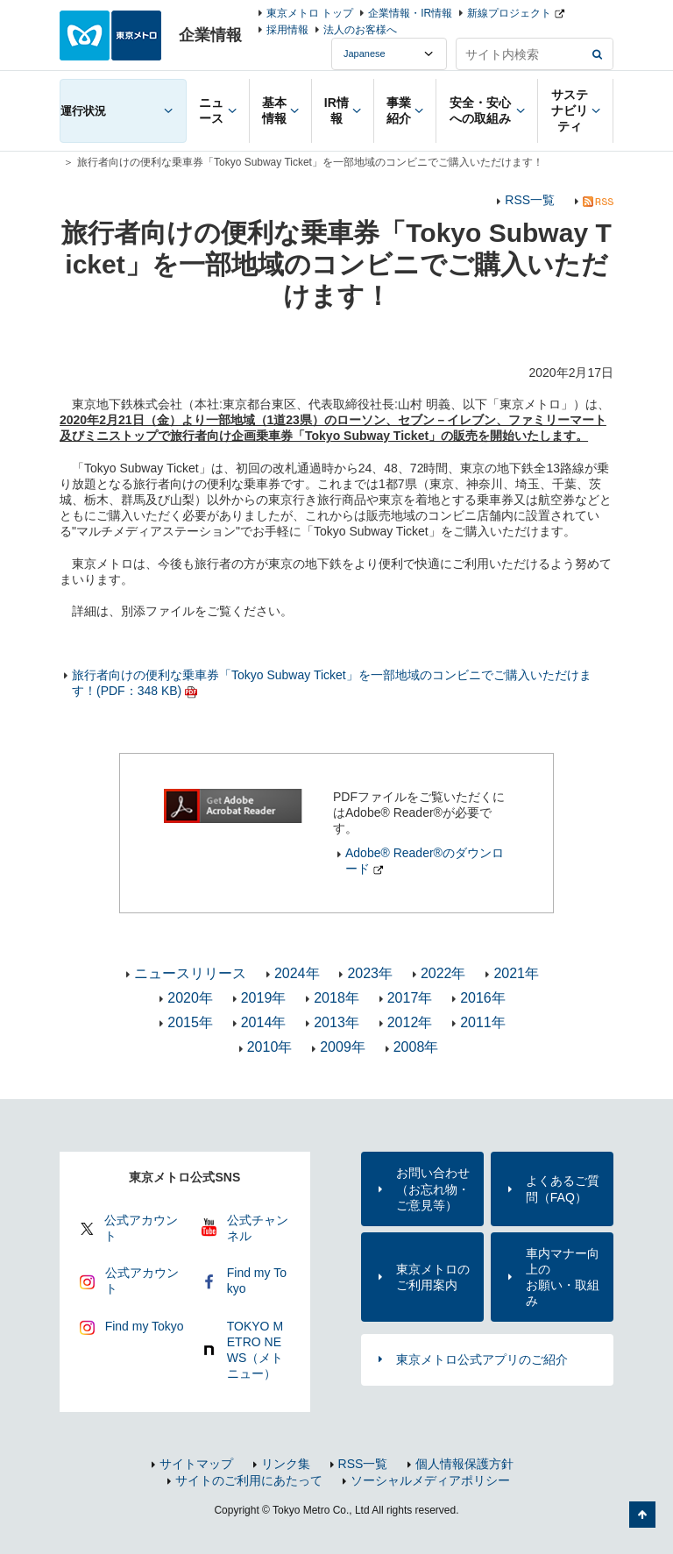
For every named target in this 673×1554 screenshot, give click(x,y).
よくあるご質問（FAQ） (562, 1188)
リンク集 (285, 1464)
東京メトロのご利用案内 (433, 1277)
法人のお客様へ (360, 30)
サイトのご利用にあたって (248, 1480)
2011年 (483, 1022)
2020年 (190, 997)
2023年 (370, 973)
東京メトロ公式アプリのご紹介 (482, 1359)
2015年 (190, 1022)
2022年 (443, 973)
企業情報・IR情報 (410, 13)
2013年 (336, 1022)
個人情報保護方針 (464, 1464)
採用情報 (287, 30)
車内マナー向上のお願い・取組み (562, 1277)
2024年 (297, 973)
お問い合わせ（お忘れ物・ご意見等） (433, 1188)
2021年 (516, 973)
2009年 (342, 1047)
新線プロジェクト (509, 13)
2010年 (270, 1047)
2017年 (410, 997)
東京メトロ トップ (309, 13)
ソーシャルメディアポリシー (430, 1480)
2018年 (336, 997)
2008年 (416, 1047)
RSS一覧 (530, 200)
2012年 (410, 1022)
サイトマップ (196, 1464)
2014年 (264, 1022)
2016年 (483, 997)
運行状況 (83, 110)
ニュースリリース (190, 973)
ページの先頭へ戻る (642, 1514)
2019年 (264, 997)
